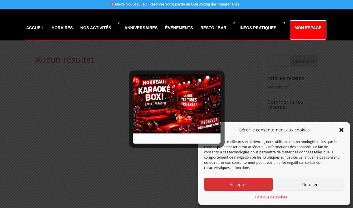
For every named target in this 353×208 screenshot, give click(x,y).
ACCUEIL (35, 27)
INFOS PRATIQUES (258, 27)
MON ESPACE (308, 27)
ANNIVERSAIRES (141, 27)
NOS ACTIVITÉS (95, 27)
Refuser (310, 184)
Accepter (238, 184)
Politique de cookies (271, 197)
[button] (341, 130)
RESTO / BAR (213, 27)
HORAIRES (62, 27)
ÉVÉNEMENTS (179, 27)
